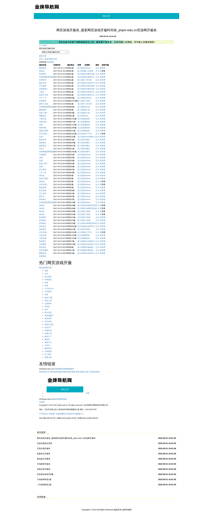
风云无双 (48, 312)
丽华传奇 (42, 140)
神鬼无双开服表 (43, 469)
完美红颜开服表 (43, 448)
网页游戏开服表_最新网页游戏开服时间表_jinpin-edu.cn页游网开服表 (66, 438)
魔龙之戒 (42, 83)
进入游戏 (80, 68)
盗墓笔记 (42, 143)
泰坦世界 (42, 247)
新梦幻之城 (49, 324)
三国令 (41, 92)
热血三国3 (43, 113)
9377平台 (88, 134)
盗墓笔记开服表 (43, 454)
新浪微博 (56, 369)
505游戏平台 (89, 92)
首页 (41, 59)
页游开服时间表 (51, 59)
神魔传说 (42, 116)
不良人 (41, 149)
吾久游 (87, 107)
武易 (41, 158)
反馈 (87, 393)
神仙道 (41, 175)
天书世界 (48, 292)
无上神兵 (42, 193)
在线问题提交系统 (44, 443)
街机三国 (48, 301)
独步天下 (48, 336)
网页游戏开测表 (69, 372)
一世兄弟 (88, 80)
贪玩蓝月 (42, 226)
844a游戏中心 (89, 137)
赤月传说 (48, 321)
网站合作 (65, 414)
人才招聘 (50, 414)
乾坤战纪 (42, 74)
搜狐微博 (70, 369)
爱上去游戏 (88, 71)
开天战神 (42, 86)
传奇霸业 (42, 101)
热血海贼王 (49, 315)
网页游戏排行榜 (45, 268)
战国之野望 (43, 131)
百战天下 (48, 327)
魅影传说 (48, 348)
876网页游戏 (89, 86)
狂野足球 (42, 80)
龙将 (46, 283)
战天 (46, 309)
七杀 (46, 274)
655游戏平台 (89, 77)
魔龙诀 (47, 339)
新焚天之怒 (43, 95)
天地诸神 (42, 155)
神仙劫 (41, 71)
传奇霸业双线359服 (45, 474)
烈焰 (41, 161)
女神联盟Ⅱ (43, 89)
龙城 (41, 125)
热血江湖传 (43, 178)
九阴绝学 (48, 304)
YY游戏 (87, 211)
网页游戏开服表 (56, 372)
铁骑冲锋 (42, 128)
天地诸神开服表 (43, 464)
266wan (87, 68)
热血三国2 (49, 298)
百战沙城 (42, 122)
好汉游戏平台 (89, 83)
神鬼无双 (42, 229)
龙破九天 (48, 342)
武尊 (46, 295)
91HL (86, 116)
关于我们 (42, 414)
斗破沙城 (42, 119)
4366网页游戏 (89, 205)
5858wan (88, 98)
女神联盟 (48, 351)
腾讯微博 (63, 369)
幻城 (41, 137)
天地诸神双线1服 (44, 479)
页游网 (41, 402)
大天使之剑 (49, 289)
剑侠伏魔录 (43, 250)
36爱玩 (87, 143)
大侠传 (47, 345)
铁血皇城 (42, 187)
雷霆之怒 (48, 357)
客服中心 (80, 414)
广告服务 (57, 414)
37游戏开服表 (94, 372)
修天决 (41, 196)
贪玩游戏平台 (89, 226)
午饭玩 (87, 140)
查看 (103, 68)
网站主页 (106, 16)
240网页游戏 (89, 74)
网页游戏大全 (44, 372)
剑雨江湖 (48, 333)
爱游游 (87, 119)
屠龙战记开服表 (43, 459)
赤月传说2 (43, 134)
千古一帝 (42, 98)
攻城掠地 (48, 330)
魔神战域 (42, 68)
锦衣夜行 (42, 199)
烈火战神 (42, 190)
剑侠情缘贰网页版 (46, 77)
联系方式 (72, 414)
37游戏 (87, 101)
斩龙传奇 (48, 318)
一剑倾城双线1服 (44, 484)
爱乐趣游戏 (88, 247)
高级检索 (50, 62)
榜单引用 (42, 56)
